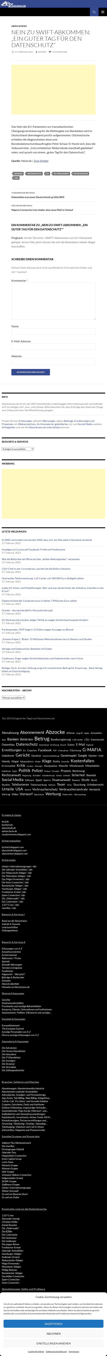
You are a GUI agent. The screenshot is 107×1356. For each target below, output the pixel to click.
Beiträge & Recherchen (13, 977)
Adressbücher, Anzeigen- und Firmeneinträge (24, 1094)
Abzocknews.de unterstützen (44, 427)
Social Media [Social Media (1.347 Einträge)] (12, 779)
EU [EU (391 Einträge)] (24, 750)
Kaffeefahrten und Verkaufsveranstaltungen (23, 1113)
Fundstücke (7, 970)
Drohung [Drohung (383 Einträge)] (54, 744)
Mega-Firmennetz (10, 1263)
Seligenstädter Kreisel (12, 1178)
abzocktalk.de (9, 827)
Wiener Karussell (10, 1190)
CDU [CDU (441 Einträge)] (86, 739)
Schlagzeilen (8, 427)
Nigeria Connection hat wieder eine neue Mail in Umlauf (53, 207)
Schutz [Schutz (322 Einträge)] (59, 775)
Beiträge (68, 420)
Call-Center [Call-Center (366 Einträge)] (77, 739)
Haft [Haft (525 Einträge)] (100, 755)
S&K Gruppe (8, 1171)
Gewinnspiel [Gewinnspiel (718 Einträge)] (68, 755)
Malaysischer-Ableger (12, 1260)
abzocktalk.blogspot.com (14, 850)
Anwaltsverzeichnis (11, 951)
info (34, 866)
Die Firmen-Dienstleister (14, 1050)
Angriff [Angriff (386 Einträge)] (79, 733)
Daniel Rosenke (9, 1224)
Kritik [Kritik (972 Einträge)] (21, 765)
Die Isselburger (9, 1240)
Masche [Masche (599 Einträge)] (63, 765)
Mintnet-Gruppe (10, 1168)
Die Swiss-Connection (12, 882)
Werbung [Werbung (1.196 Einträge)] (53, 794)
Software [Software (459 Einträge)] (29, 780)
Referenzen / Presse (11, 958)
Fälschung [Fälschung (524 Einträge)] (75, 750)
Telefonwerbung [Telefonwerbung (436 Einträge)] (38, 784)
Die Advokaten (9, 1047)
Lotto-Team (7, 1162)
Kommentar (19, 280)
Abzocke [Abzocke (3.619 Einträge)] (55, 732)
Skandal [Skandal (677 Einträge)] (91, 775)
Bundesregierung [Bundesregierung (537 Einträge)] (61, 739)
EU (47, 173)
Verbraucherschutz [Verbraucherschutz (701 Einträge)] (45, 789)
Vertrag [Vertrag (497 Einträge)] (6, 794)
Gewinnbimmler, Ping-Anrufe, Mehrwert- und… (25, 1110)
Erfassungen (25, 420)
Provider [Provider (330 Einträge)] (55, 771)
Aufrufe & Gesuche (11, 923)
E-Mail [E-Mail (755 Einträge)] (80, 744)
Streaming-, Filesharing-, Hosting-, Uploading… (24, 1123)
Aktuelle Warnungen (12, 964)
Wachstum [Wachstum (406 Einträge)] (39, 794)
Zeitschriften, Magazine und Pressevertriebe (23, 1129)
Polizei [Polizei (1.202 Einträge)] (37, 770)
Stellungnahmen (10, 930)
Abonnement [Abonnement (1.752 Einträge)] (32, 732)
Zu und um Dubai (10, 1197)
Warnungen (48, 420)
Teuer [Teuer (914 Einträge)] (61, 784)
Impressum (74, 1351)
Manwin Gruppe (10, 1165)
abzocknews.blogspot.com (15, 853)
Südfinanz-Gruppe (11, 1184)
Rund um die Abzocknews (14, 920)
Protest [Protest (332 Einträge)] (47, 771)
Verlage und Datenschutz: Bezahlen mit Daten (27, 648)
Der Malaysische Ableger (14, 872)
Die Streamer (8, 1063)
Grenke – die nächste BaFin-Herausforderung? (27, 610)
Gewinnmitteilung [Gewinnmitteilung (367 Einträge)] (50, 755)
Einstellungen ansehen (53, 1343)
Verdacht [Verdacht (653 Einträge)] (94, 789)
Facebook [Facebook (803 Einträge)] (45, 750)
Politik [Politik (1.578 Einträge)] (24, 770)
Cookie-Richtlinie (36, 1351)
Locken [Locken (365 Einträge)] (30, 766)
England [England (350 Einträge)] (89, 745)
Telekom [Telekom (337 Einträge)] (51, 785)
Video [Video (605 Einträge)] (15, 794)
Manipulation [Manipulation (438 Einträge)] (50, 765)
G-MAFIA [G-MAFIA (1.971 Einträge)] (91, 749)
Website (16, 356)
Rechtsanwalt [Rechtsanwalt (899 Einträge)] (11, 775)
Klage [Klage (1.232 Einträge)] (46, 761)
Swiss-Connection (10, 1282)
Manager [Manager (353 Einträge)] (39, 766)
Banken (18, 173)
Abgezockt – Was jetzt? (13, 974)
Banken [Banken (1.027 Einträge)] (13, 739)
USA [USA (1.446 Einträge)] (19, 789)
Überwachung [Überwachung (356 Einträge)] (80, 794)
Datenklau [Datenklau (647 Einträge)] (8, 744)
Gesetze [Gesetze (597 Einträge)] (36, 755)
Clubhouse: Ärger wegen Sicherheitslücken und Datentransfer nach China (42, 658)
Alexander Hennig (11, 1218)
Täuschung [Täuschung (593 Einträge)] (79, 784)
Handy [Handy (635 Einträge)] (6, 761)
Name (15, 326)
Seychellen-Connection (13, 1276)
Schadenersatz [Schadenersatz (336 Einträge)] (48, 775)
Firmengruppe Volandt (13, 1149)
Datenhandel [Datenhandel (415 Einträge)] (97, 739)
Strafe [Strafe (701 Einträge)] (85, 780)
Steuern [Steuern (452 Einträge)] (76, 780)
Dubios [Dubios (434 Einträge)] (71, 744)
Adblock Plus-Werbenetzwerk (16, 1142)
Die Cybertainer (10, 901)
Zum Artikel (41, 160)
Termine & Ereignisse (12, 967)
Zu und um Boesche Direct (15, 1194)
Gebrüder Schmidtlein (12, 1250)
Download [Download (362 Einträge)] (44, 745)
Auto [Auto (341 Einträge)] (4, 739)
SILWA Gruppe (9, 1181)
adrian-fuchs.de (9, 831)
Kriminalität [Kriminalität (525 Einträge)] (8, 765)
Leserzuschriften (10, 927)
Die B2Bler (7, 1231)
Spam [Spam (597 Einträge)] (39, 780)
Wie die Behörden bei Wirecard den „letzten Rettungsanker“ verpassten (41, 559)
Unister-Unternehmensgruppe (16, 866)
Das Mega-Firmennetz (13, 879)
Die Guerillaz (8, 1145)
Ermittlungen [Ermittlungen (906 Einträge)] (12, 750)
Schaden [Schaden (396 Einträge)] (37, 775)
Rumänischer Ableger (12, 885)
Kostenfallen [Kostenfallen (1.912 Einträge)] (82, 760)
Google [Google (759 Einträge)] (82, 755)
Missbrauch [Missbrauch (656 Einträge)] (76, 765)
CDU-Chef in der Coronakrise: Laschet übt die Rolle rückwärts (36, 568)
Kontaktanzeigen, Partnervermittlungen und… (25, 1120)
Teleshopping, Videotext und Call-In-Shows (23, 1126)
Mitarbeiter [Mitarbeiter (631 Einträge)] (92, 765)
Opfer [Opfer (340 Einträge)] (14, 771)
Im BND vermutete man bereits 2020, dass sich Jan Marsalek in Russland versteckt (47, 539)
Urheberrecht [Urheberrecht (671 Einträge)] (95, 784)
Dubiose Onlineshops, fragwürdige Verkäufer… (24, 1107)
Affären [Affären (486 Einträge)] (70, 732)
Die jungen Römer (10, 1244)
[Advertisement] (53, 90)
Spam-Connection (11, 895)
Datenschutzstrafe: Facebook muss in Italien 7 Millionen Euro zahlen (39, 600)
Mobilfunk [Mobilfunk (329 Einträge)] (6, 771)
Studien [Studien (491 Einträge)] (6, 784)
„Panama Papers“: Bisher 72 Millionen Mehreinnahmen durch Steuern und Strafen (47, 639)
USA (16, 178)
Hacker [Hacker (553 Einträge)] (93, 755)
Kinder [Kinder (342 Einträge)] (38, 761)
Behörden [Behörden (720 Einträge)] (26, 739)
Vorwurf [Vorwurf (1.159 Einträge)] (26, 794)
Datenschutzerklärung (56, 1351)
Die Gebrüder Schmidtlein (14, 869)
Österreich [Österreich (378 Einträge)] (67, 794)
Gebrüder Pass (9, 1152)
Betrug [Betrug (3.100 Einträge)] (41, 738)
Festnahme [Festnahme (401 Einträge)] (63, 750)
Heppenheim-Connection (14, 1155)
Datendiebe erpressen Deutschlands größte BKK (53, 195)
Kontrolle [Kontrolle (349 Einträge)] (65, 761)
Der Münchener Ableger (13, 875)
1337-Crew (8, 904)
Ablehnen (54, 1333)
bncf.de (5, 821)
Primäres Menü (102, 12)
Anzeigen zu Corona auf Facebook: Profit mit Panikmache (33, 549)
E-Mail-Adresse (21, 341)
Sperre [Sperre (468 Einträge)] (47, 780)
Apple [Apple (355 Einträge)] (86, 733)
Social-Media (85, 424)
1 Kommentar (59, 52)
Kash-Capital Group (12, 1158)
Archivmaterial (45, 424)
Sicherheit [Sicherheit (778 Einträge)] (78, 775)
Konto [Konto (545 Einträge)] (56, 761)
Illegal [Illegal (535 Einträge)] (15, 761)
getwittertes (61, 424)
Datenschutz (34, 173)
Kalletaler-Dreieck (11, 1257)
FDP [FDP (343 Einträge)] (55, 750)
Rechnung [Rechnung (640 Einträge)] (78, 770)
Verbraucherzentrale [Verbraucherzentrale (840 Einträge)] (73, 789)
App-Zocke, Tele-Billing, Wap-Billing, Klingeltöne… (26, 1097)
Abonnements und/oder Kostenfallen (20, 1091)
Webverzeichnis (27, 424)
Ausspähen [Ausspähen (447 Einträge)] (96, 733)
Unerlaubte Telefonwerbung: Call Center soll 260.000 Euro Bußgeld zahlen (43, 578)
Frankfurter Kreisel (11, 891)
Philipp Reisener (9, 1269)
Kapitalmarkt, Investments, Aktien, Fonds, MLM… (26, 1117)
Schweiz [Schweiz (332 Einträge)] (66, 775)
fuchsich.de (7, 824)
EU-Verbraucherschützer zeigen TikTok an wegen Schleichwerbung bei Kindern (45, 619)
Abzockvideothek (10, 983)
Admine (42, 52)
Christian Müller (10, 1221)
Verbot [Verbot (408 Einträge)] (28, 789)
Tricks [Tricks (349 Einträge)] (69, 785)
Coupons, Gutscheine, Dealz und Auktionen (23, 1104)
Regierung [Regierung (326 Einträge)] (26, 775)
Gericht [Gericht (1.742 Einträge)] (23, 755)
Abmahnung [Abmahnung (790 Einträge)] (10, 733)
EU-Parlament (61, 173)
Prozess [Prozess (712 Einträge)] (66, 771)
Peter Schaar (81, 173)
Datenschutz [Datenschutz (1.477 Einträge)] (27, 744)
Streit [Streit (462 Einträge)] (94, 780)
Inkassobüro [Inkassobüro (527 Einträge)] (27, 761)
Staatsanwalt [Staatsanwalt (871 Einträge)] (61, 780)
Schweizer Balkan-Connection (16, 1174)
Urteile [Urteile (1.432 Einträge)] (8, 789)
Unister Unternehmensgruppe (16, 1187)
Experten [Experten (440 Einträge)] (32, 750)
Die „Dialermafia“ (10, 898)
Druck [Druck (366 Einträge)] (63, 745)
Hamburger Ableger (12, 888)
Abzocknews (19, 26)
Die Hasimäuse (9, 1237)
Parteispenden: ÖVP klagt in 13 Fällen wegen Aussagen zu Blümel (38, 629)
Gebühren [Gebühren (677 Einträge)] (8, 755)
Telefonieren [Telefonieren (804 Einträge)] (20, 784)
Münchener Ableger (11, 1266)
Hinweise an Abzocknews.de (16, 986)
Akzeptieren (53, 1323)
